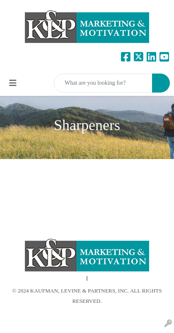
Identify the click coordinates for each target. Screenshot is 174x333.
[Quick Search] (103, 83)
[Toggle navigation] (13, 83)
